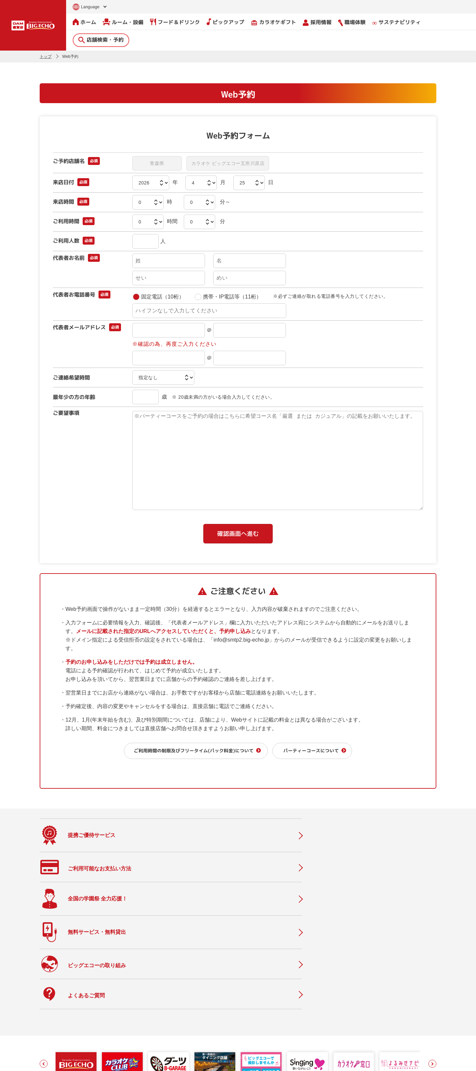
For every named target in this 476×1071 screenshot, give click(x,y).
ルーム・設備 (123, 21)
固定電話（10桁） (158, 296)
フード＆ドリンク (175, 21)
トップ (46, 56)
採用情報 (317, 22)
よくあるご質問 (195, 1017)
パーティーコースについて (316, 750)
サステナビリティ (396, 22)
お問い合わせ (51, 1062)
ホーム (84, 21)
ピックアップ (225, 21)
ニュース (187, 1004)
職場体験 (352, 22)
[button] (44, 937)
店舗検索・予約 (101, 39)
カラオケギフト (273, 22)
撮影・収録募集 (195, 990)
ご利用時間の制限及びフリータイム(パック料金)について (189, 750)
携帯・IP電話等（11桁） (227, 296)
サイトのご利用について (91, 1062)
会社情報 (259, 985)
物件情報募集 (193, 1031)
